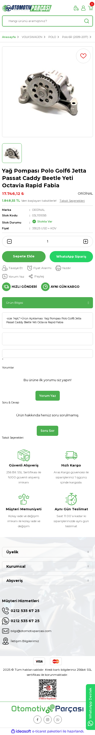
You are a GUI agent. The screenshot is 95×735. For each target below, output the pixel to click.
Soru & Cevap (10, 402)
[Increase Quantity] (87, 241)
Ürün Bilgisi (14, 302)
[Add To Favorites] (83, 56)
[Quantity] (47, 241)
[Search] (47, 21)
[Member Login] (83, 8)
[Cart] (90, 8)
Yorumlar (8, 367)
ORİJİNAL (38, 210)
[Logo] (27, 8)
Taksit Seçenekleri (72, 200)
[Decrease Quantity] (7, 241)
